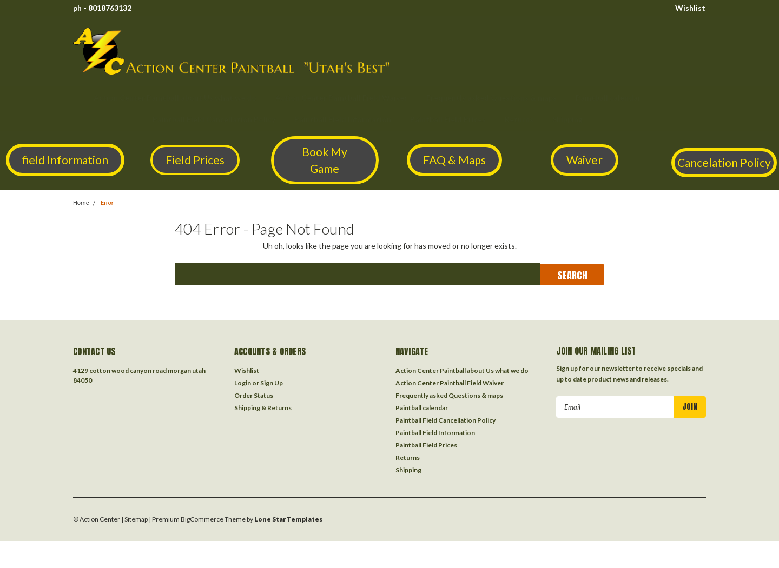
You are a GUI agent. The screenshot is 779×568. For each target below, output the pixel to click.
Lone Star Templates (288, 519)
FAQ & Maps (454, 159)
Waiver (584, 159)
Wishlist (690, 7)
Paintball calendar (608, 97)
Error (107, 202)
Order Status (253, 395)
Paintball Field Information (342, 119)
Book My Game (324, 160)
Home (81, 202)
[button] (65, 160)
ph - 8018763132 (102, 7)
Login (242, 383)
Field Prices (195, 159)
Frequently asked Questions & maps (491, 97)
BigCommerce (202, 519)
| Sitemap (134, 519)
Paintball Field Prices (448, 119)
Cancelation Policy (724, 162)
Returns (519, 119)
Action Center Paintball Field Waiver (341, 97)
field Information (65, 159)
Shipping (567, 119)
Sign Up (271, 383)
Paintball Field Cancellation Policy (214, 119)
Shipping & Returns (263, 408)
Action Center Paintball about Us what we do (175, 97)
